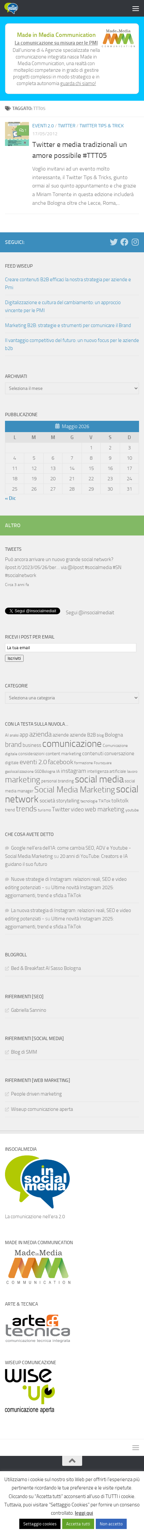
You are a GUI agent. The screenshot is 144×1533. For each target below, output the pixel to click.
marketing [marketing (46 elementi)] (22, 779)
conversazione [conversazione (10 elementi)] (119, 753)
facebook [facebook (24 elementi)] (60, 761)
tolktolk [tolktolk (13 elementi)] (120, 800)
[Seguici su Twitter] (114, 242)
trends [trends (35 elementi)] (26, 808)
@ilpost (76, 567)
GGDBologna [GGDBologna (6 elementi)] (45, 770)
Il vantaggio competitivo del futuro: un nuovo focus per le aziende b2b (72, 344)
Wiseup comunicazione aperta (42, 1109)
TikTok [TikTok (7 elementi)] (104, 800)
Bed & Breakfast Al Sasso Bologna (46, 968)
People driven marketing (36, 1093)
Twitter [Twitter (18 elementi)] (61, 808)
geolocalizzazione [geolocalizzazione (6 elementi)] (19, 770)
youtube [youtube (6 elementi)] (132, 809)
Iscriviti (14, 657)
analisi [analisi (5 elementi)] (14, 735)
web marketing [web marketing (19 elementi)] (104, 808)
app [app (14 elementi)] (24, 734)
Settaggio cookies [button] (40, 1523)
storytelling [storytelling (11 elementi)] (67, 800)
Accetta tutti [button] (78, 1523)
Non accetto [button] (111, 1523)
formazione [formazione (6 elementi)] (83, 762)
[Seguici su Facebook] (124, 242)
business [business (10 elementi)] (32, 745)
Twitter (66, 126)
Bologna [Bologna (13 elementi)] (114, 734)
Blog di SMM (24, 1051)
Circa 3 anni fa (17, 584)
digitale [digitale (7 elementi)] (12, 762)
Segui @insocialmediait (90, 612)
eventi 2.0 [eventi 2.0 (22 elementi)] (33, 761)
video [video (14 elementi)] (77, 808)
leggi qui (84, 1513)
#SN (117, 567)
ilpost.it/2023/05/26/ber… (32, 567)
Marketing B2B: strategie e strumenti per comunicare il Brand (68, 325)
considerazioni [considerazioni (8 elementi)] (31, 753)
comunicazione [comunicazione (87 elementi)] (72, 743)
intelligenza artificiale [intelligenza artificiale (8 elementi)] (106, 770)
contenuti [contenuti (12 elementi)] (92, 753)
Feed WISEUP (19, 266)
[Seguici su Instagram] (135, 242)
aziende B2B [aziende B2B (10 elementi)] (83, 734)
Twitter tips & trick (101, 126)
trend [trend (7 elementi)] (10, 809)
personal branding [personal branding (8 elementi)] (57, 780)
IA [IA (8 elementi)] (58, 770)
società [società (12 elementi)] (47, 800)
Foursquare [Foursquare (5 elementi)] (103, 762)
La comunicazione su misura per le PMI (56, 43)
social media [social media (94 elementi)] (99, 778)
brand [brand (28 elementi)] (13, 744)
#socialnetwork (20, 575)
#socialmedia (98, 567)
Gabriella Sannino (28, 1009)
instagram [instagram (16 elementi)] (73, 770)
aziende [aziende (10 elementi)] (61, 734)
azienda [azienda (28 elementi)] (40, 733)
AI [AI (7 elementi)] (7, 734)
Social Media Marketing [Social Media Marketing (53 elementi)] (74, 789)
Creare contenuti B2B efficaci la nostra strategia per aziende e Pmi (68, 284)
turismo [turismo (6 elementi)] (44, 809)
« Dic (10, 498)
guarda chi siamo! (78, 83)
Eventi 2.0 (43, 126)
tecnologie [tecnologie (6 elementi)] (88, 800)
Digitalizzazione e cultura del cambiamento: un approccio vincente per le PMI (63, 306)
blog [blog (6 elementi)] (100, 734)
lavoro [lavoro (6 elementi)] (132, 770)
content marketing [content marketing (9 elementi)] (63, 753)
